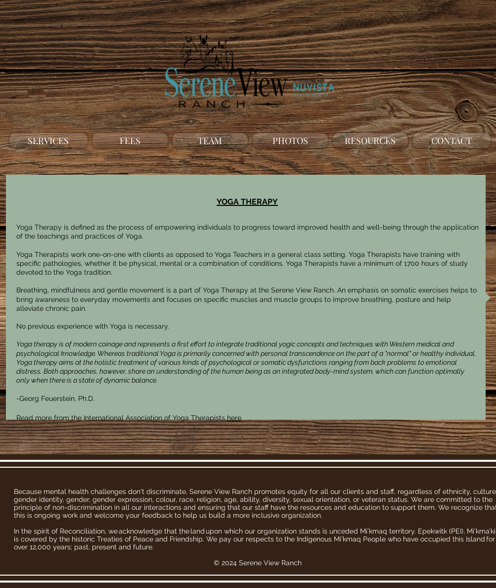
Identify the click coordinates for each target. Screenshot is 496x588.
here (234, 418)
